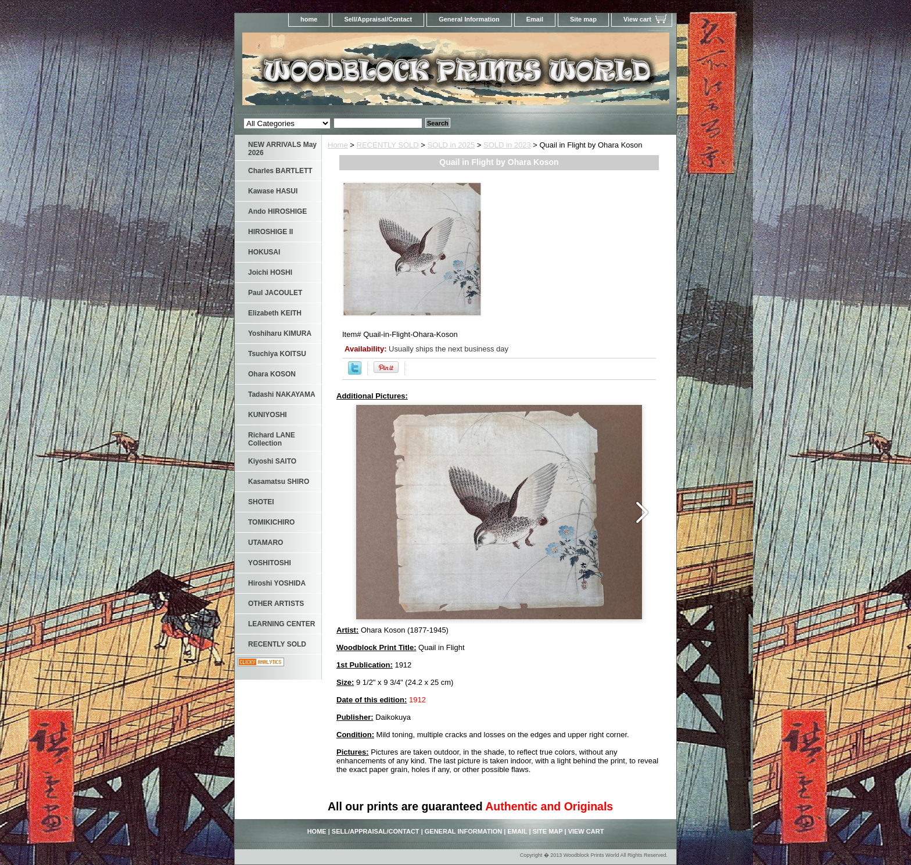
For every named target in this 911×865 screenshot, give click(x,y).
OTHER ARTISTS (276, 604)
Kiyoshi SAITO (272, 461)
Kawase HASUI (272, 191)
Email (534, 19)
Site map (583, 19)
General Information (469, 19)
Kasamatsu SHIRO (278, 482)
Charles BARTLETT (280, 171)
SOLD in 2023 (507, 145)
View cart (637, 19)
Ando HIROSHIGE (277, 211)
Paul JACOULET (275, 293)
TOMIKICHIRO (271, 522)
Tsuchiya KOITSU (277, 354)
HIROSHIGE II (270, 232)
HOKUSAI (264, 252)
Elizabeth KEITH (275, 313)
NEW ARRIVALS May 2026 (282, 149)
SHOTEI (261, 502)
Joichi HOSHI (270, 272)
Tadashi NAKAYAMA (281, 394)
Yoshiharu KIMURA (279, 333)
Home (338, 145)
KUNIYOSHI (267, 415)
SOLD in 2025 (451, 145)
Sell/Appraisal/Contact (378, 19)
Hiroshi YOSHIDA (277, 583)
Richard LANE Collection (271, 439)
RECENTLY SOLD (388, 145)
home (308, 19)
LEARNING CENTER (281, 624)
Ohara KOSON (272, 374)
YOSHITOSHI (269, 563)
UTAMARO (265, 543)
